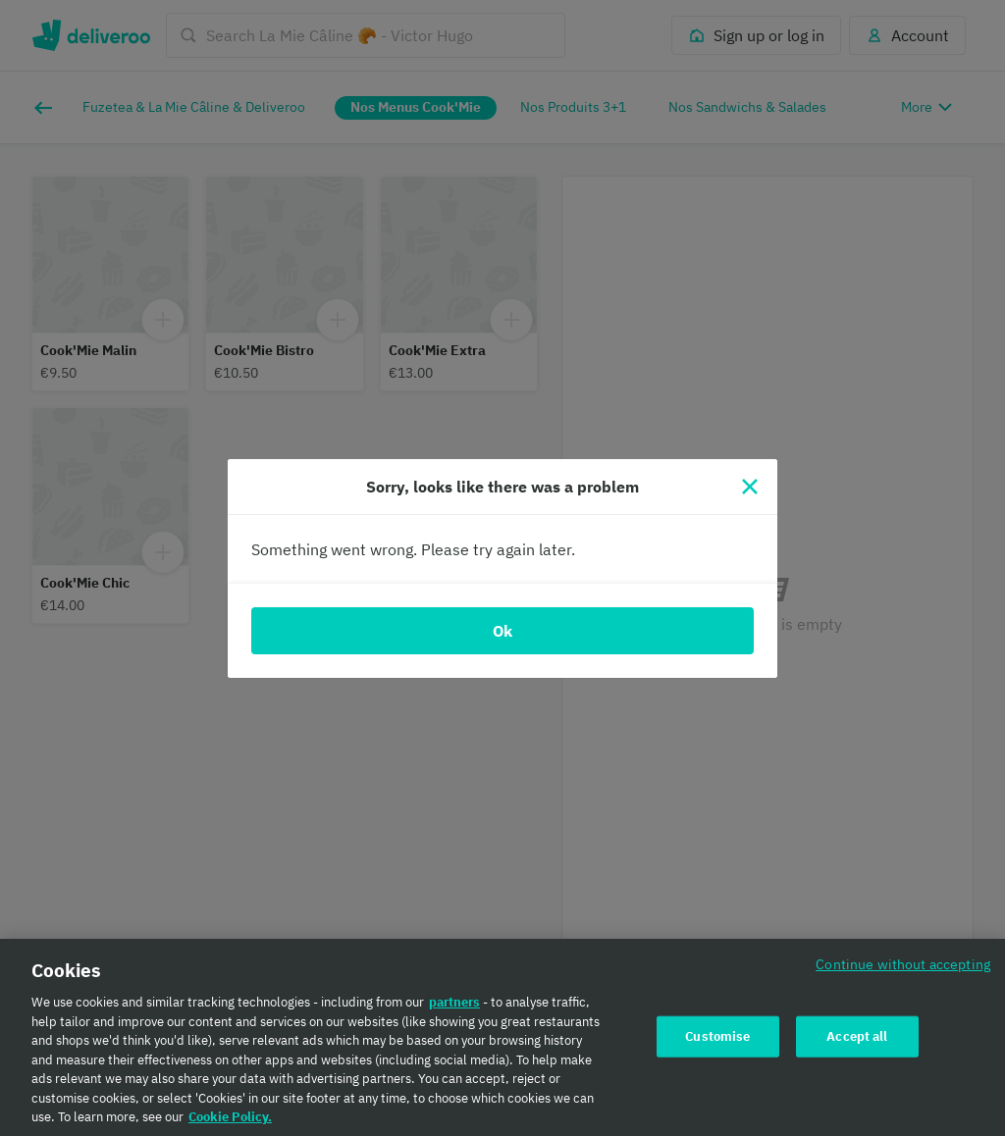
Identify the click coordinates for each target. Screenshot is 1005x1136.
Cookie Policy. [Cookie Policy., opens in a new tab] (230, 1123)
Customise (717, 1042)
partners (454, 1009)
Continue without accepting (903, 970)
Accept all (856, 1042)
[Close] (750, 486)
